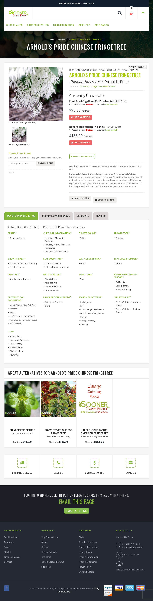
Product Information (88, 556)
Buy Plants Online (49, 537)
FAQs (81, 537)
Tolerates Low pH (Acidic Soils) (23, 320)
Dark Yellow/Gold (53, 263)
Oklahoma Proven (18, 238)
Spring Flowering (87, 320)
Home (51, 39)
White (83, 238)
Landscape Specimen (19, 340)
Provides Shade (17, 347)
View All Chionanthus (109, 70)
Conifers (8, 561)
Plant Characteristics (21, 216)
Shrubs (7, 552)
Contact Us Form (124, 537)
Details (89, 104)
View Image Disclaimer (19, 144)
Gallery (44, 547)
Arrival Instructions (88, 542)
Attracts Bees (51, 279)
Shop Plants (63, 39)
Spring (83, 317)
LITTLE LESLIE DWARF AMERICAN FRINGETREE (94, 432)
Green (83, 263)
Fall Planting (121, 282)
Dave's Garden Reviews (52, 561)
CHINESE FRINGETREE (22, 430)
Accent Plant (15, 336)
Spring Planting (122, 285)
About (44, 542)
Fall (81, 305)
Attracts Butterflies (53, 286)
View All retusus (130, 70)
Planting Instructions (88, 547)
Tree (82, 279)
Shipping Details (86, 571)
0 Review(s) (86, 86)
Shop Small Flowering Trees (83, 70)
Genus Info (83, 216)
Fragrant (119, 238)
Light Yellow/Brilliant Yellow (57, 267)
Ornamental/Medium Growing (23, 263)
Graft (47, 305)
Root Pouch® (111, 104)
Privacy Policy (85, 552)
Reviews (100, 216)
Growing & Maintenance (56, 216)
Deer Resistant (51, 290)
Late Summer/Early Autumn (92, 313)
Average (13, 308)
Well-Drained (15, 323)
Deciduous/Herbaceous (20, 279)
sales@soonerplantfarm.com (130, 569)
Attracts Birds (51, 282)
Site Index (46, 566)
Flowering (14, 355)
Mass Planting (16, 343)
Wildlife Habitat (16, 351)
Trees (7, 547)
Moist (12, 312)
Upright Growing (17, 267)
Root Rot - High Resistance (57, 251)
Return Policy (85, 566)
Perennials (9, 542)
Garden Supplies (49, 552)
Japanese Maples (12, 556)
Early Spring (85, 302)
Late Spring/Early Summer (92, 309)
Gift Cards (46, 556)
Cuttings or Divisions (54, 302)
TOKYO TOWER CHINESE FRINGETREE (58, 432)
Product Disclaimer (88, 561)
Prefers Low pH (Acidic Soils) (22, 316)
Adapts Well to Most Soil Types (23, 305)
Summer (84, 324)
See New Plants (11, 537)
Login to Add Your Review (104, 86)
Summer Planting (123, 289)
